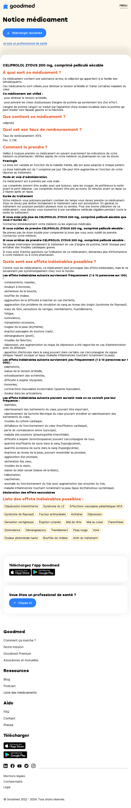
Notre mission (13, 647)
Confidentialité (12, 781)
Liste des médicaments (20, 692)
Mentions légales (14, 776)
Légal (6, 787)
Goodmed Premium (17, 653)
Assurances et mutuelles (20, 660)
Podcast (9, 686)
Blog (6, 679)
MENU (124, 5)
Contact (9, 718)
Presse (8, 725)
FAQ (6, 712)
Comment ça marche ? (19, 640)
